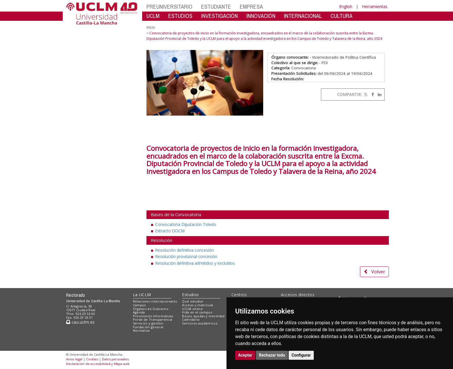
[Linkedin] (378, 94)
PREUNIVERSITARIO (169, 6)
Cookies (92, 359)
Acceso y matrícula (197, 305)
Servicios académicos (199, 323)
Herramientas (374, 6)
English (345, 6)
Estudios (190, 294)
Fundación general (148, 327)
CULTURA (341, 16)
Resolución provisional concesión (186, 256)
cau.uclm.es (80, 322)
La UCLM (142, 294)
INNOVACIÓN (260, 16)
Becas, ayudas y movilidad (203, 316)
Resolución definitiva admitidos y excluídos (195, 263)
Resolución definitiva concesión (184, 250)
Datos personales (115, 359)
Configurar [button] (301, 355)
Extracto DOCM (170, 230)
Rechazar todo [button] (272, 355)
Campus (139, 305)
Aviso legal (74, 359)
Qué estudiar (192, 301)
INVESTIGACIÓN (219, 16)
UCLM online (192, 309)
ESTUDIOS (180, 16)
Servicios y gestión (148, 323)
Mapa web (122, 363)
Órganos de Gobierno (150, 309)
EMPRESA (251, 6)
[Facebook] (371, 94)
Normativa (141, 330)
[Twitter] (365, 94)
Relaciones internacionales (155, 301)
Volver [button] (374, 271)
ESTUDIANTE (216, 6)
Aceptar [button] (245, 355)
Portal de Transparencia (152, 319)
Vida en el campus (197, 312)
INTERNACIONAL (303, 16)
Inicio (150, 27)
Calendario (191, 319)
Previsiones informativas (153, 316)
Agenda (139, 312)
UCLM (152, 16)
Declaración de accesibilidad (88, 363)
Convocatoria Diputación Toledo (185, 224)
